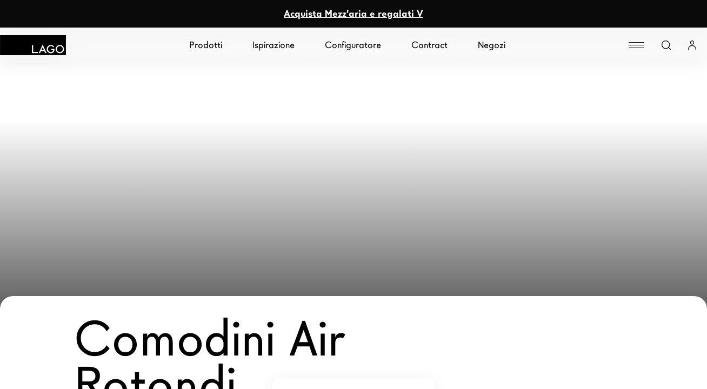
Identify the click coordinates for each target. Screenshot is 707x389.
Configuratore (353, 45)
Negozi (491, 45)
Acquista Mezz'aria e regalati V (353, 14)
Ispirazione (273, 45)
